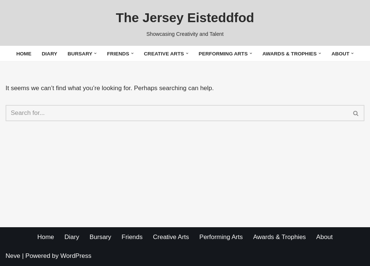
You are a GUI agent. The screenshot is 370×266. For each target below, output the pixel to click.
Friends (132, 237)
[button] (95, 53)
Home (23, 54)
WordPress (75, 255)
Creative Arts (171, 237)
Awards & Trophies (279, 237)
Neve (13, 255)
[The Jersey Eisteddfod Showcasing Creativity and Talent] (185, 23)
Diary (49, 54)
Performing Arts (221, 237)
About (324, 237)
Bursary (100, 237)
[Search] (177, 113)
